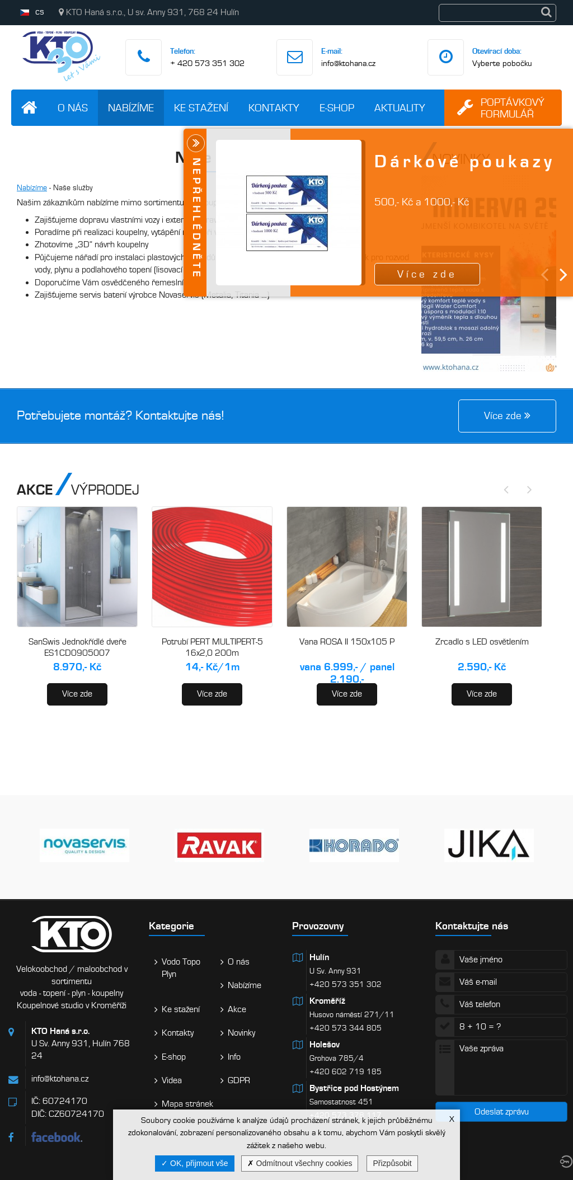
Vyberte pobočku (502, 63)
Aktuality (399, 108)
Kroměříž (327, 1001)
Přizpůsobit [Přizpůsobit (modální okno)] (392, 1163)
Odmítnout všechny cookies (300, 1163)
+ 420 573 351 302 (207, 63)
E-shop (337, 108)
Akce (237, 1009)
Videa (172, 1080)
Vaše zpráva (501, 1068)
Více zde (77, 694)
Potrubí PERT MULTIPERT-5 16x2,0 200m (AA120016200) (212, 653)
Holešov (324, 1045)
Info (234, 1057)
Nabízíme (131, 108)
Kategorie (171, 926)
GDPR (239, 1080)
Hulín (319, 957)
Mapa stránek (187, 1104)
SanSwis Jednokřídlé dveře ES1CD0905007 (77, 647)
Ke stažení (201, 108)
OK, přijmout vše (194, 1163)
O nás (73, 108)
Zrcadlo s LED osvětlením (482, 642)
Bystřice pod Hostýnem (354, 1088)
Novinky (241, 1033)
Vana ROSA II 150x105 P (346, 642)
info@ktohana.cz (348, 63)
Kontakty (273, 108)
